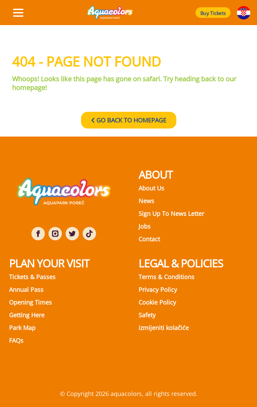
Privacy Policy (158, 290)
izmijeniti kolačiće (164, 328)
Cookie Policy (157, 302)
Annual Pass (26, 290)
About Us (151, 188)
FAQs (16, 340)
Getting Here (27, 315)
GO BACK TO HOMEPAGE (128, 120)
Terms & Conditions (166, 277)
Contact (149, 239)
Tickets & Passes (32, 277)
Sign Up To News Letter (171, 214)
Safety (147, 315)
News (146, 201)
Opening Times (30, 302)
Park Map (22, 328)
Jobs (145, 226)
